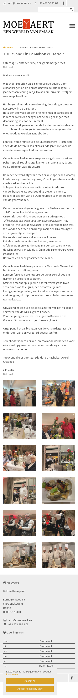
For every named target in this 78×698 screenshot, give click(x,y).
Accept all (30, 681)
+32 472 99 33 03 (46, 3)
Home (9, 47)
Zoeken (71, 9)
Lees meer (12, 674)
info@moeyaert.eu (17, 3)
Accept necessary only (29, 688)
